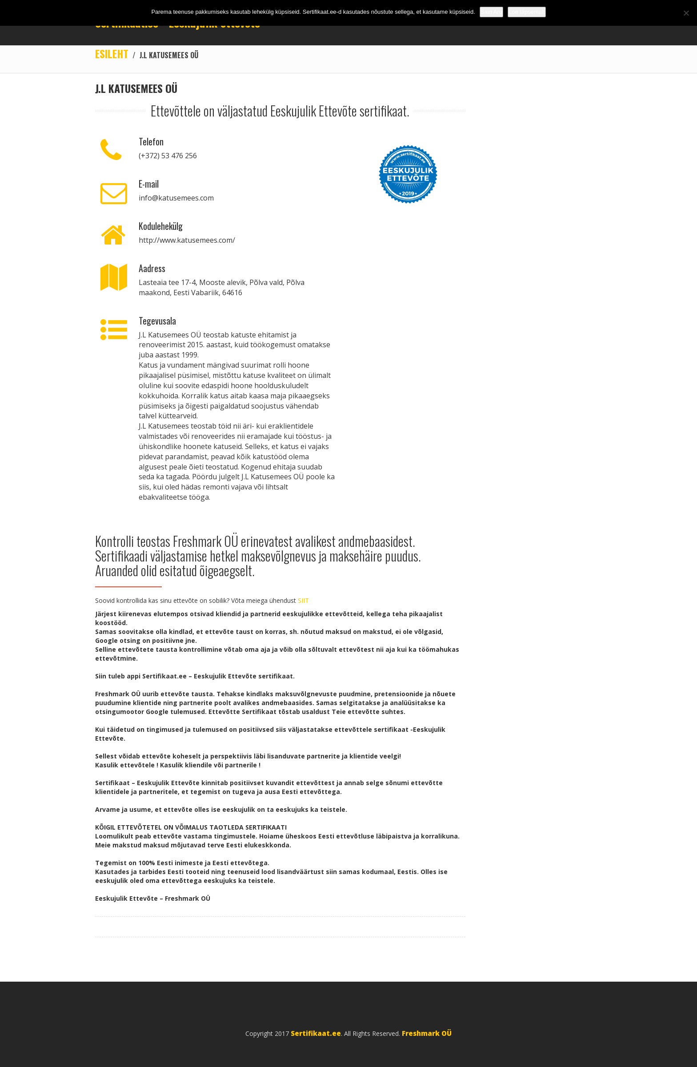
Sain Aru (491, 11)
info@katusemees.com (176, 198)
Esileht (111, 53)
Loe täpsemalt (527, 11)
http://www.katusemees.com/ (187, 240)
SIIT (303, 600)
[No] (685, 12)
